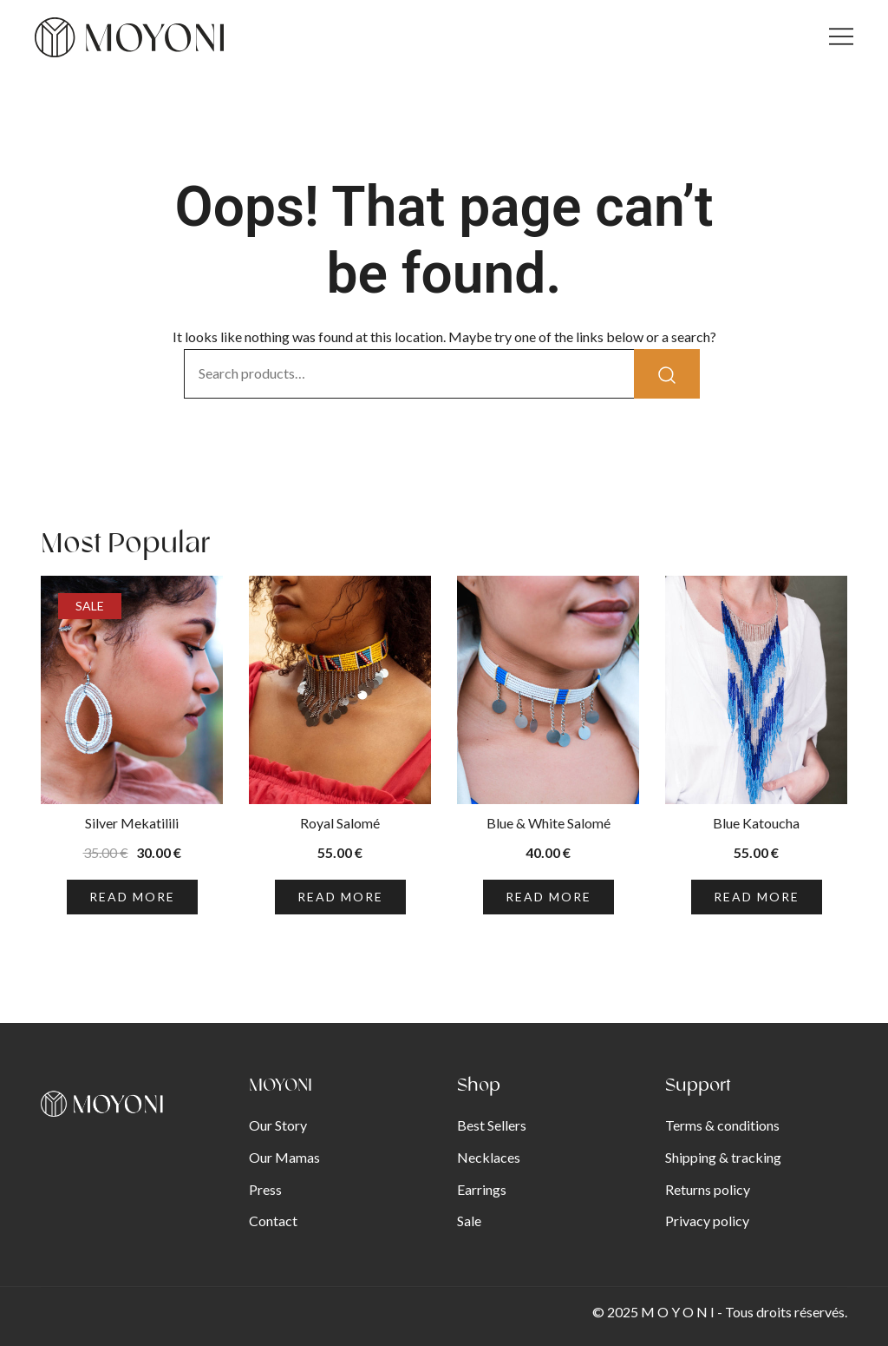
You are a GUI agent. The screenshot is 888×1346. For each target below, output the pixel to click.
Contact (273, 1220)
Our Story (278, 1125)
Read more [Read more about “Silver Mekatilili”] (132, 896)
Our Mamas (284, 1157)
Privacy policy (707, 1220)
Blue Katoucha (756, 823)
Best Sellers (491, 1125)
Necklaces (488, 1157)
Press (265, 1189)
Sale (469, 1220)
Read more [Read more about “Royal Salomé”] (340, 896)
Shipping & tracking (723, 1157)
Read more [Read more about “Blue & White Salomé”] (548, 896)
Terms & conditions (722, 1125)
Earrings (481, 1189)
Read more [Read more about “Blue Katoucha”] (757, 896)
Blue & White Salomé (548, 823)
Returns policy (707, 1189)
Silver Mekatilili (132, 823)
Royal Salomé (340, 823)
